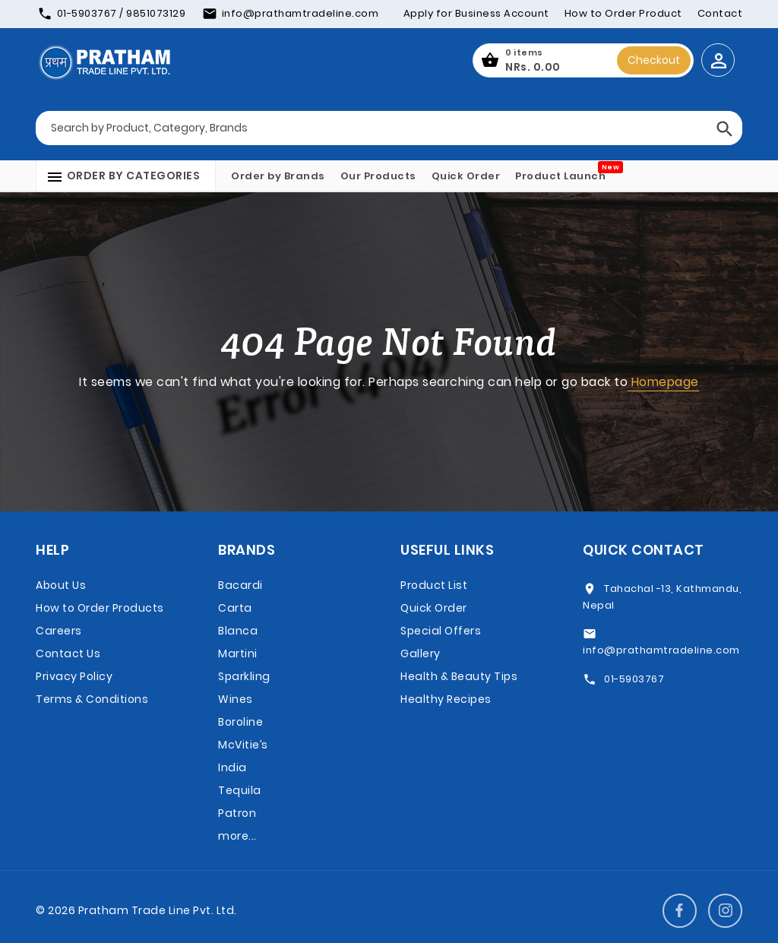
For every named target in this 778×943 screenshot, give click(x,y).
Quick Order (466, 176)
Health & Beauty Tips (458, 676)
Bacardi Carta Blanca (240, 608)
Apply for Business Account (476, 13)
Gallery (420, 653)
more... (237, 835)
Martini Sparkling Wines (244, 676)
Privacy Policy (74, 676)
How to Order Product (623, 13)
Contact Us (68, 653)
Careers (59, 630)
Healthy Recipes (446, 699)
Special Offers (440, 630)
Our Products (378, 176)
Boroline (240, 721)
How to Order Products (100, 607)
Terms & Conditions (92, 699)
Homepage (663, 382)
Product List (433, 585)
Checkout (654, 60)
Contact (720, 13)
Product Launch (560, 176)
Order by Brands (278, 176)
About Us (61, 585)
